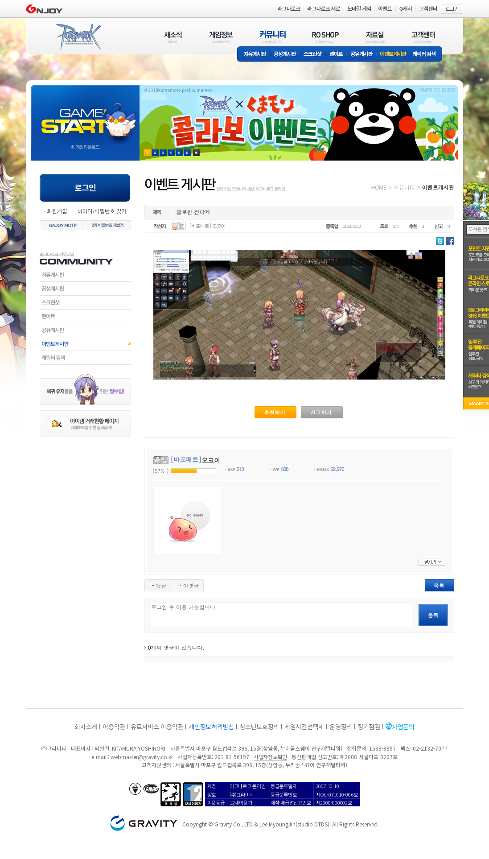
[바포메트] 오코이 (207, 226)
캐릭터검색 (85, 357)
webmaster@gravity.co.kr (142, 756)
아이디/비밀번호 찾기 (101, 211)
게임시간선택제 (304, 726)
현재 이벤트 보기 (196, 152)
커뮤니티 (404, 187)
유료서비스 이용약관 (157, 726)
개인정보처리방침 (211, 726)
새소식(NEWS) (173, 37)
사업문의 (403, 726)
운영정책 (340, 726)
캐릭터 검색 (427, 54)
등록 (433, 615)
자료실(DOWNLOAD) (375, 37)
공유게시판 (362, 54)
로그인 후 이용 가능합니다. (281, 615)
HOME (379, 187)
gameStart (85, 114)
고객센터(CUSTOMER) (423, 37)
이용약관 (114, 726)
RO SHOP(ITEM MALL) (325, 37)
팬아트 (336, 54)
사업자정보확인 (270, 756)
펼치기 (432, 562)
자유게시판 (253, 54)
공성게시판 (285, 54)
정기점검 (369, 726)
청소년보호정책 (259, 726)
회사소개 (85, 726)
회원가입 (57, 211)
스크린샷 (313, 54)
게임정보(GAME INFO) (221, 37)
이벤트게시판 (393, 54)
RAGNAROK (78, 37)
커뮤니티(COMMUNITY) (272, 37)
